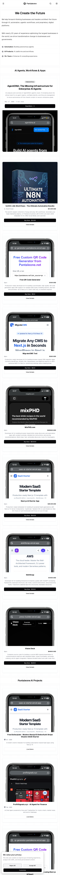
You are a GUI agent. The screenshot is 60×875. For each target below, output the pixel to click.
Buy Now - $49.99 (37, 516)
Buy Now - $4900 (34, 663)
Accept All (32, 865)
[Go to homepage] (30, 3)
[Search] (50, 3)
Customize (22, 870)
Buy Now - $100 (39, 294)
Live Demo (41, 749)
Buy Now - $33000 (34, 442)
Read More (30, 106)
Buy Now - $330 (36, 368)
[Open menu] (3, 3)
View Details (41, 225)
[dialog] (23, 862)
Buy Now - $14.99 (40, 221)
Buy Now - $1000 (33, 589)
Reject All (12, 865)
